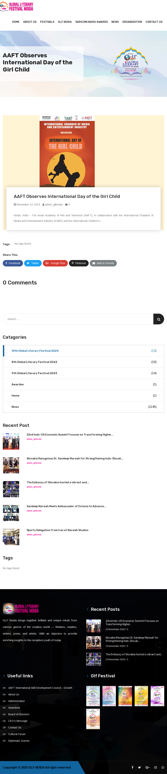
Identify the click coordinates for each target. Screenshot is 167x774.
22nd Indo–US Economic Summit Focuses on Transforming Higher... (70, 434)
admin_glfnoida (52, 204)
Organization (132, 22)
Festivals (47, 22)
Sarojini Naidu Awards (91, 22)
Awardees (14, 707)
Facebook (13, 263)
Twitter (33, 263)
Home (15, 22)
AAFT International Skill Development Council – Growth (40, 687)
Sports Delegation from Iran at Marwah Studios (57, 530)
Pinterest (79, 263)
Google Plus (55, 263)
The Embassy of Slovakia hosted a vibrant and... (58, 482)
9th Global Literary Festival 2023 (84, 373)
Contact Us (154, 22)
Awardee (84, 384)
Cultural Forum (16, 734)
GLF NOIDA (65, 22)
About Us (29, 22)
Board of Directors (18, 714)
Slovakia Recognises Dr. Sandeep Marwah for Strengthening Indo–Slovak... (75, 458)
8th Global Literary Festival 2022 (84, 362)
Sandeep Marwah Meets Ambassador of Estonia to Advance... (66, 506)
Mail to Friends (103, 263)
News (115, 22)
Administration (16, 701)
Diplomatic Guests (19, 740)
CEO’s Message (17, 720)
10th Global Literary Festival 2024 (84, 351)
